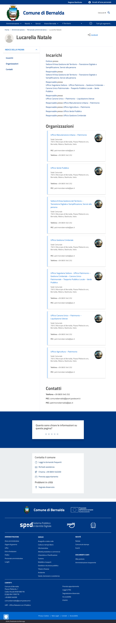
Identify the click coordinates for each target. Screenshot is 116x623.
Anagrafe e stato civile (46, 541)
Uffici (6, 548)
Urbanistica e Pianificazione (47, 555)
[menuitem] (65, 23)
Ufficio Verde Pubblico (72, 111)
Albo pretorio (79, 559)
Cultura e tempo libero (45, 544)
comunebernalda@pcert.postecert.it (17, 600)
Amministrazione (18, 29)
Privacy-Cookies (43, 616)
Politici (7, 555)
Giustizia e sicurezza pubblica (48, 565)
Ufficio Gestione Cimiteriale (74, 115)
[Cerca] (108, 12)
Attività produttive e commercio (49, 551)
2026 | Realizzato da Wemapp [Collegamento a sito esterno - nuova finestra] (15, 621)
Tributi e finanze (43, 569)
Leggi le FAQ (66, 590)
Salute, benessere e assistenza (49, 576)
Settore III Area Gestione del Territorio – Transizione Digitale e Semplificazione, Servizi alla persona (71, 66)
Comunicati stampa (82, 544)
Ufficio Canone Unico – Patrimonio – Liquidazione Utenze (70, 98)
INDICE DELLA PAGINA (15, 49)
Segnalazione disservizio (71, 593)
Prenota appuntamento (70, 586)
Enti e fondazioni (10, 551)
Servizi (41, 537)
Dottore (49, 61)
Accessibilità (66, 597)
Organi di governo (11, 544)
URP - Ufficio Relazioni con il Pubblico (18, 605)
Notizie (77, 541)
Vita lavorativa (43, 548)
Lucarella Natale (55, 29)
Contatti (8, 582)
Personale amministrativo (37, 29)
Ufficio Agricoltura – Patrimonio (76, 107)
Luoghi (7, 562)
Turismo (41, 558)
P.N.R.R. (65, 600)
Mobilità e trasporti (44, 562)
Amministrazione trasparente (85, 562)
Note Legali (55, 616)
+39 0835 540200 (11, 597)
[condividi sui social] (92, 35)
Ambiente (41, 572)
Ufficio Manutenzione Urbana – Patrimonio (81, 102)
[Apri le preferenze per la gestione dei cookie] (6, 617)
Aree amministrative (12, 541)
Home (7, 29)
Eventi (77, 548)
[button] (99, 2)
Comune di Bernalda (43, 12)
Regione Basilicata (75, 2)
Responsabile (51, 71)
